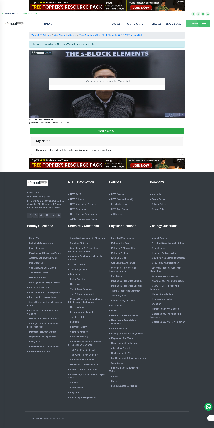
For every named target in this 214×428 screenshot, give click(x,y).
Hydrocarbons (77, 307)
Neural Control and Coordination (168, 281)
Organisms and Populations (42, 336)
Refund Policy (159, 209)
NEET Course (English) (122, 199)
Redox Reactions (78, 279)
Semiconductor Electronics (124, 386)
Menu (48, 24)
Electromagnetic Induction (124, 343)
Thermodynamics (78, 269)
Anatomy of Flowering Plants (43, 258)
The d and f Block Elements (84, 354)
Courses (117, 24)
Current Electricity (120, 328)
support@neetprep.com (38, 196)
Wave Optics (117, 363)
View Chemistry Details (65, 35)
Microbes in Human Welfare (42, 332)
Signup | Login (198, 23)
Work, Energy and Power (123, 263)
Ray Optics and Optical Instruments (128, 358)
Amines (74, 382)
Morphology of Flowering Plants (45, 253)
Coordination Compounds (82, 359)
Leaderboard (173, 24)
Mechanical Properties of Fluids (126, 286)
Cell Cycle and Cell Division (42, 268)
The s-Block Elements (81, 289)
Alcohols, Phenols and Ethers (84, 369)
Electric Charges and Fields (124, 315)
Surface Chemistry (79, 336)
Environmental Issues (39, 351)
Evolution (156, 304)
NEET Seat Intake (78, 209)
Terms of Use (158, 199)
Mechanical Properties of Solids (126, 281)
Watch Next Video (107, 131)
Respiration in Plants (39, 287)
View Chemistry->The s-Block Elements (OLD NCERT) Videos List (110, 35)
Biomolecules (76, 387)
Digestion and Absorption (164, 253)
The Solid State (77, 317)
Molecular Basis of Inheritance (44, 318)
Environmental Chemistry (82, 312)
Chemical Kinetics (79, 332)
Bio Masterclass (119, 204)
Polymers (74, 392)
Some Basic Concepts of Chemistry (87, 238)
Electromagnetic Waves (122, 353)
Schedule (155, 24)
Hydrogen (75, 284)
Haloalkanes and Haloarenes (84, 364)
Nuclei (114, 381)
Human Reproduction (162, 294)
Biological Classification (41, 243)
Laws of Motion (118, 258)
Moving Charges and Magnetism (127, 333)
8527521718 (10, 13)
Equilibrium (75, 274)
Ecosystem (34, 341)
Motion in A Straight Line (123, 248)
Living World (35, 238)
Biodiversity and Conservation (44, 346)
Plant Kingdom (36, 248)
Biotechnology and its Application (168, 322)
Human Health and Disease (165, 309)
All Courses (116, 214)
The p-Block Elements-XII (82, 350)
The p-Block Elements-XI (82, 294)
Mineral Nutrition (37, 277)
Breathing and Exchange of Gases (168, 258)
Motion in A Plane (119, 253)
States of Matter (78, 264)
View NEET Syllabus (41, 35)
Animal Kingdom (160, 238)
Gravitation (116, 276)
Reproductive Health (162, 299)
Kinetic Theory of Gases (123, 300)
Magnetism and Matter (122, 338)
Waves (114, 310)
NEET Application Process (83, 204)
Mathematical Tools (120, 243)
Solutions (74, 322)
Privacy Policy (159, 204)
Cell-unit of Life (37, 263)
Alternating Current (120, 348)
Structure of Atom (79, 243)
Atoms (114, 376)
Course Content (136, 24)
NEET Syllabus (77, 199)
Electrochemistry (78, 327)
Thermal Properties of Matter (125, 290)
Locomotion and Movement (165, 276)
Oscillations (117, 305)
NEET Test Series (119, 209)
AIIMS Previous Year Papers (83, 219)
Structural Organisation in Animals (168, 243)
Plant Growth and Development (44, 292)
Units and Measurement (123, 238)
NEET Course (117, 194)
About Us (156, 194)
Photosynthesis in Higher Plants (44, 282)
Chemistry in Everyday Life (83, 397)
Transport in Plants (38, 272)
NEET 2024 (75, 194)
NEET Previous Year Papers (83, 214)
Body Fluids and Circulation (165, 263)
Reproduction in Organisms (42, 297)
